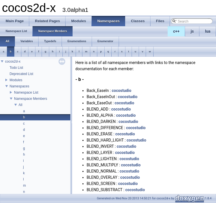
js (192, 31)
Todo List (16, 68)
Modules (16, 80)
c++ (176, 31)
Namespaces (19, 86)
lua (207, 31)
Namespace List (26, 92)
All (20, 105)
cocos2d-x (13, 61)
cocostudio (121, 90)
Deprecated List (21, 74)
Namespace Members (30, 99)
